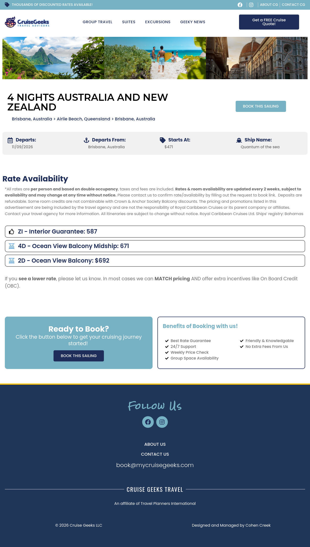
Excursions (157, 22)
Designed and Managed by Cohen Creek (231, 525)
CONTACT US (155, 454)
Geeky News (192, 22)
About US (155, 444)
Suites (128, 22)
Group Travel (98, 22)
